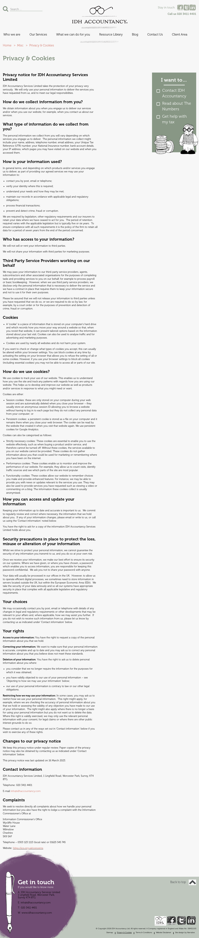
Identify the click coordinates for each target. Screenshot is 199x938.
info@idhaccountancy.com (26, 791)
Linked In (193, 8)
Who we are (11, 34)
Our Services (38, 34)
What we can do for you (73, 34)
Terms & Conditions (144, 932)
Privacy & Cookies (124, 932)
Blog (135, 34)
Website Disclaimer (163, 932)
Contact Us (155, 34)
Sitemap (109, 932)
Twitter (186, 8)
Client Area (179, 34)
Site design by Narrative (185, 932)
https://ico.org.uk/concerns (28, 848)
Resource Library (111, 34)
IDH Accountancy (99, 14)
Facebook (180, 8)
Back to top (183, 882)
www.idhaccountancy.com (37, 912)
